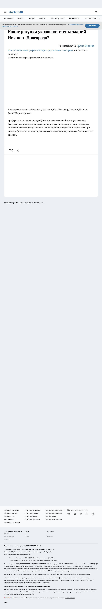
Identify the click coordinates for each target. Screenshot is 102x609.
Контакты (50, 531)
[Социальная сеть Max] (93, 514)
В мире (31, 18)
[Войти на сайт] (96, 12)
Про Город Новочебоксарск (55, 510)
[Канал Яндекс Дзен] (87, 514)
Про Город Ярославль (32, 519)
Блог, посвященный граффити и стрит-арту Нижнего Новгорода (40, 50)
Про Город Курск (9, 516)
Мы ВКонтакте (74, 18)
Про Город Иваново (31, 513)
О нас (27, 531)
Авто (27, 537)
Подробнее (45, 582)
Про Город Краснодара (12, 522)
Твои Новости (9, 519)
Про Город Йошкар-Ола (54, 513)
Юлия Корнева (86, 45)
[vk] (11, 150)
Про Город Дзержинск (11, 510)
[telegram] (18, 150)
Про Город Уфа (51, 516)
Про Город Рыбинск (31, 516)
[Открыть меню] (5, 12)
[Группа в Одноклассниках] (75, 514)
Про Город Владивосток (54, 519)
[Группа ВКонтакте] (69, 514)
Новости (50, 537)
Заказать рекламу (57, 18)
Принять (92, 26)
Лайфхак (21, 18)
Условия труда (9, 537)
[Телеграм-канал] (81, 514)
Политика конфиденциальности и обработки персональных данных (27, 586)
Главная (6, 540)
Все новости (8, 18)
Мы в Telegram (90, 18)
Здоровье (42, 18)
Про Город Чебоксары (32, 510)
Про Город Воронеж (11, 513)
